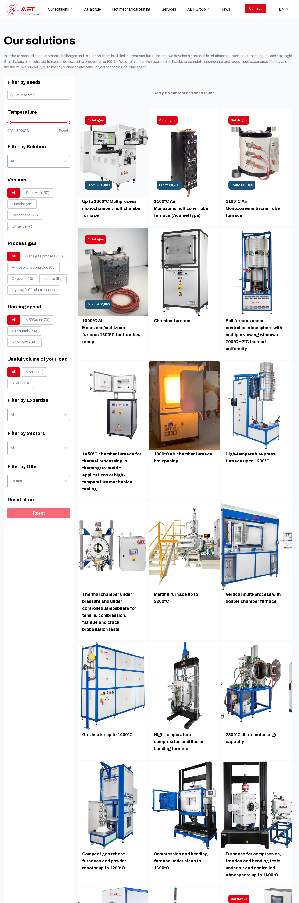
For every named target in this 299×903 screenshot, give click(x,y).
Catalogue (92, 9)
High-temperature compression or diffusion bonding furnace (179, 741)
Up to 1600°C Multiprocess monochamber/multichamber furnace (112, 208)
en (282, 9)
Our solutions (58, 9)
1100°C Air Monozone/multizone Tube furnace (253, 208)
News (225, 9)
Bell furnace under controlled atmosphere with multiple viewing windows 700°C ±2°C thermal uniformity (254, 334)
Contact (255, 8)
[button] (13, 193)
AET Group (196, 9)
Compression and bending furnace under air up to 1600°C (181, 861)
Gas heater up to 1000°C (107, 734)
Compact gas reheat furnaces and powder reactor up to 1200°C (104, 861)
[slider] (9, 122)
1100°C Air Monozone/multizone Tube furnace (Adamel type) (181, 208)
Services (169, 9)
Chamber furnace (172, 320)
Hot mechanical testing (131, 9)
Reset (63, 130)
